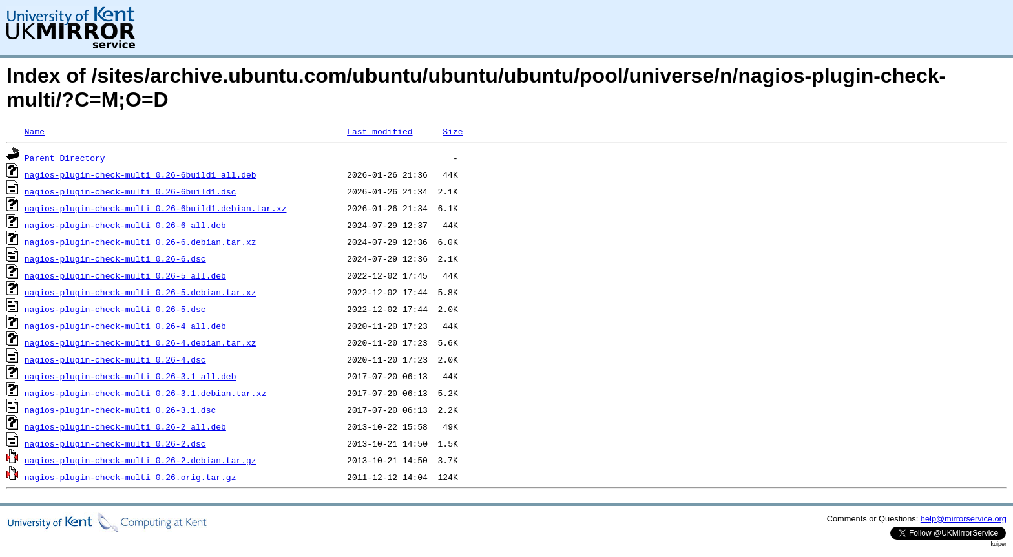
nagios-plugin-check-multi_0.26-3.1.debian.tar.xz (145, 393)
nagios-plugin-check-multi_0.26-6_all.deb (125, 225)
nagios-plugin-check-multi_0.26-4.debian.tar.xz (140, 342)
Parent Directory (65, 157)
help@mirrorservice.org (964, 518)
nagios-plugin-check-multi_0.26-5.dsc (115, 309)
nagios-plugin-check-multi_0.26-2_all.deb (125, 426)
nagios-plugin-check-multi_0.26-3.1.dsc (120, 409)
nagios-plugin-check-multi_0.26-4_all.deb (125, 325)
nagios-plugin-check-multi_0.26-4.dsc (115, 359)
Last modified (379, 131)
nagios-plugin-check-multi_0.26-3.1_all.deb (130, 376)
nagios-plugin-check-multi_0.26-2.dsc (115, 443)
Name (35, 131)
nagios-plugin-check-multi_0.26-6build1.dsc (130, 191)
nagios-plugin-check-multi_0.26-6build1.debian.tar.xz (156, 208)
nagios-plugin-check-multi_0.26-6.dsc (115, 258)
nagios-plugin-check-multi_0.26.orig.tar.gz (130, 477)
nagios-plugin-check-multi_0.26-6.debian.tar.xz (140, 241)
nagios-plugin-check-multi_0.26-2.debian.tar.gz (140, 460)
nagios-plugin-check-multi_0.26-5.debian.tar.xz (140, 292)
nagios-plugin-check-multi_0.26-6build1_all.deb (140, 174)
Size (453, 131)
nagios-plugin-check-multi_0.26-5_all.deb (125, 275)
